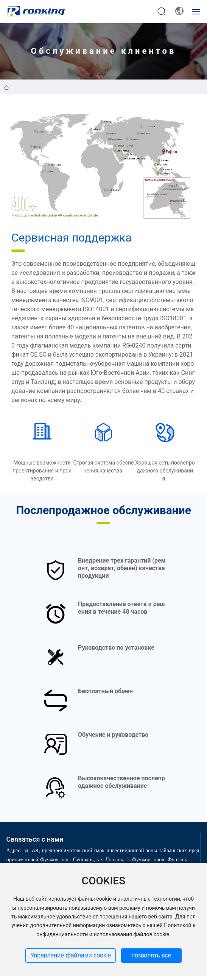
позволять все (151, 955)
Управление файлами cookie (70, 955)
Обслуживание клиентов (103, 51)
